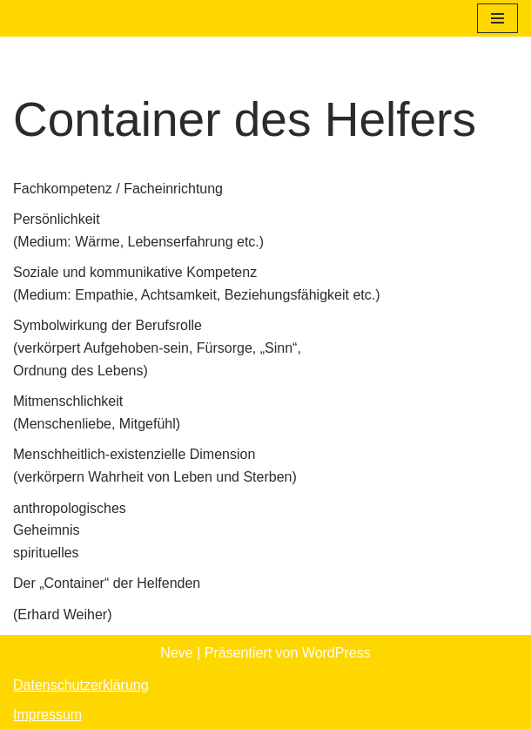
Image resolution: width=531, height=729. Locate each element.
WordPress (336, 652)
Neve (176, 652)
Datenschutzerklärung (81, 685)
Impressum (47, 714)
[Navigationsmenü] (497, 18)
